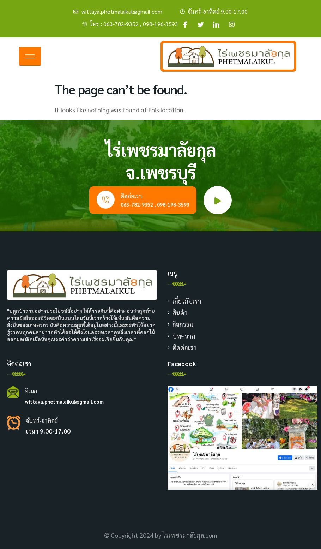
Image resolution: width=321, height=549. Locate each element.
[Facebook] (185, 24)
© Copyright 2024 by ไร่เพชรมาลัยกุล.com (160, 535)
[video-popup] (218, 200)
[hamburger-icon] (30, 56)
